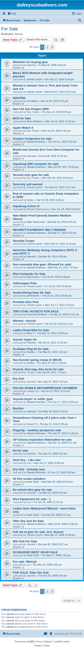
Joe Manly (32, 101)
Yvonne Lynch (34, 187)
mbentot (31, 256)
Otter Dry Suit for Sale (28, 521)
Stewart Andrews (36, 141)
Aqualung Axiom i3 (26, 206)
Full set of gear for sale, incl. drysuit (38, 532)
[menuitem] (11, 13)
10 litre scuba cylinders (29, 478)
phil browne (33, 277)
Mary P (30, 333)
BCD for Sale (22, 118)
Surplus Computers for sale (32, 138)
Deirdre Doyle (34, 79)
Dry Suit (18, 378)
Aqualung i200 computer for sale (35, 164)
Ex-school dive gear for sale (32, 489)
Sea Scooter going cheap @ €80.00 (37, 360)
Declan (30, 363)
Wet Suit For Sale (25, 541)
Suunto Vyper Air (25, 339)
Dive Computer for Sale (29, 274)
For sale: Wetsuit (25, 561)
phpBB (30, 641)
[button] (52, 47)
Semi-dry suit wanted (28, 184)
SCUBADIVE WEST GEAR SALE (35, 552)
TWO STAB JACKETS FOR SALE (36, 311)
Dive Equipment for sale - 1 (32, 499)
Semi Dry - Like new (27, 460)
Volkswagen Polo (25, 283)
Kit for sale (20, 450)
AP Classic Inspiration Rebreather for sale (42, 439)
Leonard (31, 156)
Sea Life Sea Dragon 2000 (31, 109)
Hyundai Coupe (23, 240)
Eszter (30, 200)
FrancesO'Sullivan (37, 314)
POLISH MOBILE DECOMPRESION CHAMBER (45, 388)
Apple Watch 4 (23, 127)
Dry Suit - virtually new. (29, 469)
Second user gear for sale (31, 175)
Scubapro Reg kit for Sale (31, 349)
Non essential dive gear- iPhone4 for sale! (42, 264)
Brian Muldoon (35, 121)
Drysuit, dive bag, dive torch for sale (38, 369)
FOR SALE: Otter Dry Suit (31, 572)
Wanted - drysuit (24, 320)
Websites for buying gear (30, 62)
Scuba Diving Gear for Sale (32, 292)
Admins (19, 34)
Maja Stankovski (36, 222)
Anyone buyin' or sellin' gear (33, 399)
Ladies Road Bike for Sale (31, 330)
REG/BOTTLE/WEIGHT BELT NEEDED (39, 229)
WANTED (19, 98)
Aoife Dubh (33, 481)
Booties (18, 408)
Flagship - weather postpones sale (37, 430)
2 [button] (47, 47)
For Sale (9, 28)
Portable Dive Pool (26, 302)
